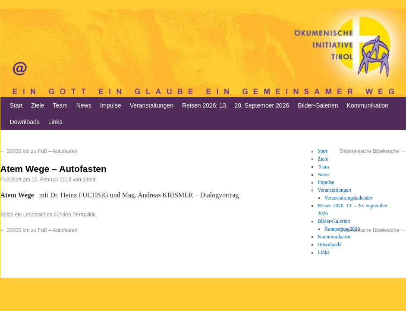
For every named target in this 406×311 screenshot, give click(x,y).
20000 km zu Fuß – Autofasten (39, 151)
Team (60, 105)
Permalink (83, 215)
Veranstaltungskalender (348, 198)
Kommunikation (368, 105)
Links (55, 121)
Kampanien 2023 (342, 229)
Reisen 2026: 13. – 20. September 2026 (235, 105)
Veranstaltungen (151, 105)
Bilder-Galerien (318, 105)
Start (16, 105)
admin (89, 180)
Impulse (110, 105)
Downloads (25, 121)
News (83, 105)
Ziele (37, 105)
